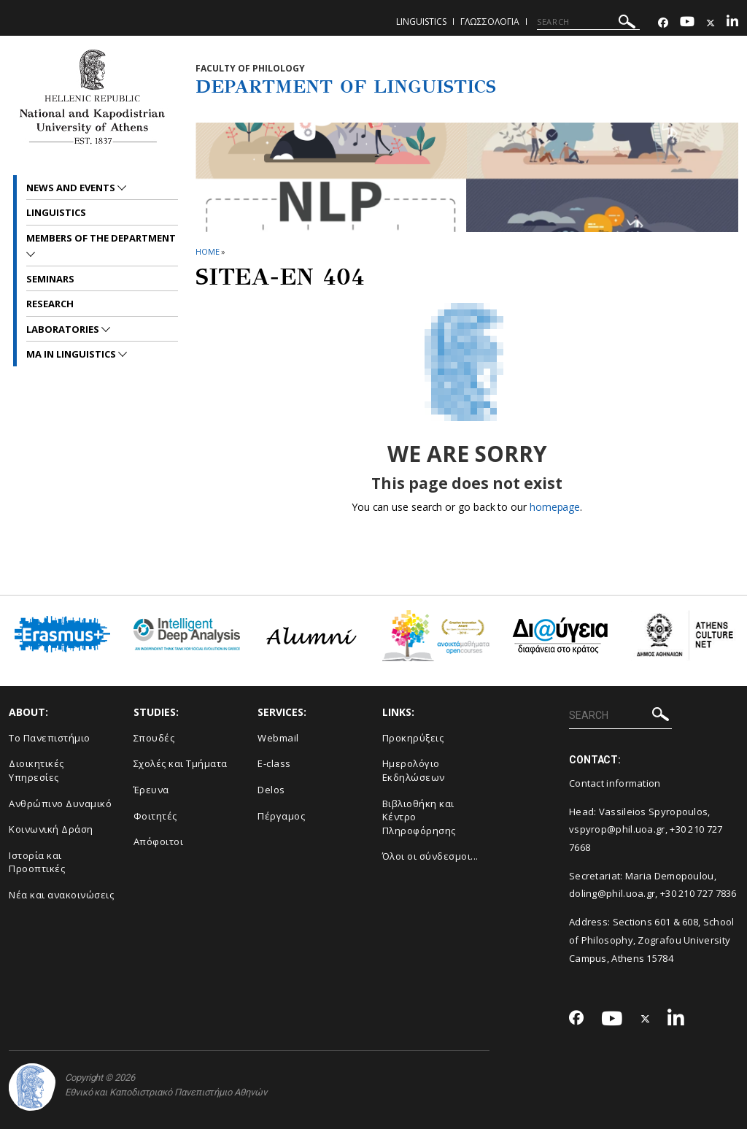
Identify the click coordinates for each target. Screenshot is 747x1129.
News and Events (71, 187)
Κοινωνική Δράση (51, 829)
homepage (555, 507)
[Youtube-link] (687, 23)
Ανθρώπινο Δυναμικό (60, 803)
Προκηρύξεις (413, 737)
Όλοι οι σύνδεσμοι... (430, 856)
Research (50, 303)
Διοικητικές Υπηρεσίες (36, 770)
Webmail (278, 737)
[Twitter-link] (710, 23)
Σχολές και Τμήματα (180, 763)
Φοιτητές (155, 815)
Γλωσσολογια (489, 21)
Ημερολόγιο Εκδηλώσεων (413, 770)
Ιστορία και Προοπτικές (37, 862)
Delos (271, 789)
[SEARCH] (588, 22)
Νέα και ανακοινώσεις (61, 894)
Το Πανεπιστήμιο (49, 737)
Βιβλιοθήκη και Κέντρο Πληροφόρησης (419, 817)
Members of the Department (101, 237)
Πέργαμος (281, 815)
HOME (208, 251)
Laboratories (63, 329)
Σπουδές (154, 737)
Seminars (50, 278)
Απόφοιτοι (158, 841)
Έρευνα (151, 789)
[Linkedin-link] (732, 23)
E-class (274, 763)
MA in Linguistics (72, 354)
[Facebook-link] (663, 23)
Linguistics (421, 21)
